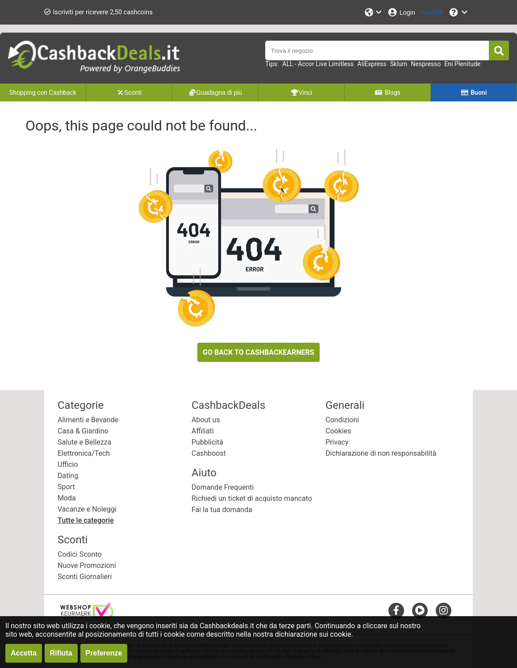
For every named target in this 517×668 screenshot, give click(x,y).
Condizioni (342, 420)
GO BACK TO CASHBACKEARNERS (258, 352)
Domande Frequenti (223, 487)
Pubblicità (207, 442)
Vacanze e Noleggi (87, 509)
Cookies (338, 431)
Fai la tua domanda (222, 509)
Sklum (399, 63)
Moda (67, 498)
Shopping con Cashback (42, 92)
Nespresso (426, 63)
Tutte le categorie (86, 520)
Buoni (474, 92)
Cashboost (209, 453)
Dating (68, 475)
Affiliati (203, 431)
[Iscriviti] (432, 12)
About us (206, 420)
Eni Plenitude (462, 63)
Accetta (24, 653)
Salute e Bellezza (84, 442)
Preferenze (104, 653)
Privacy (337, 442)
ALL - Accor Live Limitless (318, 63)
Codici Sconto (80, 554)
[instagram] (444, 610)
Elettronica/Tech (84, 453)
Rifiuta (61, 653)
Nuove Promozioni (87, 565)
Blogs (387, 92)
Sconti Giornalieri (85, 576)
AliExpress (371, 63)
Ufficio (68, 464)
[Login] (401, 12)
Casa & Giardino (83, 431)
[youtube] (420, 610)
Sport (66, 487)
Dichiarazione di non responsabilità (380, 453)
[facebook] (396, 610)
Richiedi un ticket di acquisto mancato (252, 498)
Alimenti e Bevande (88, 420)
